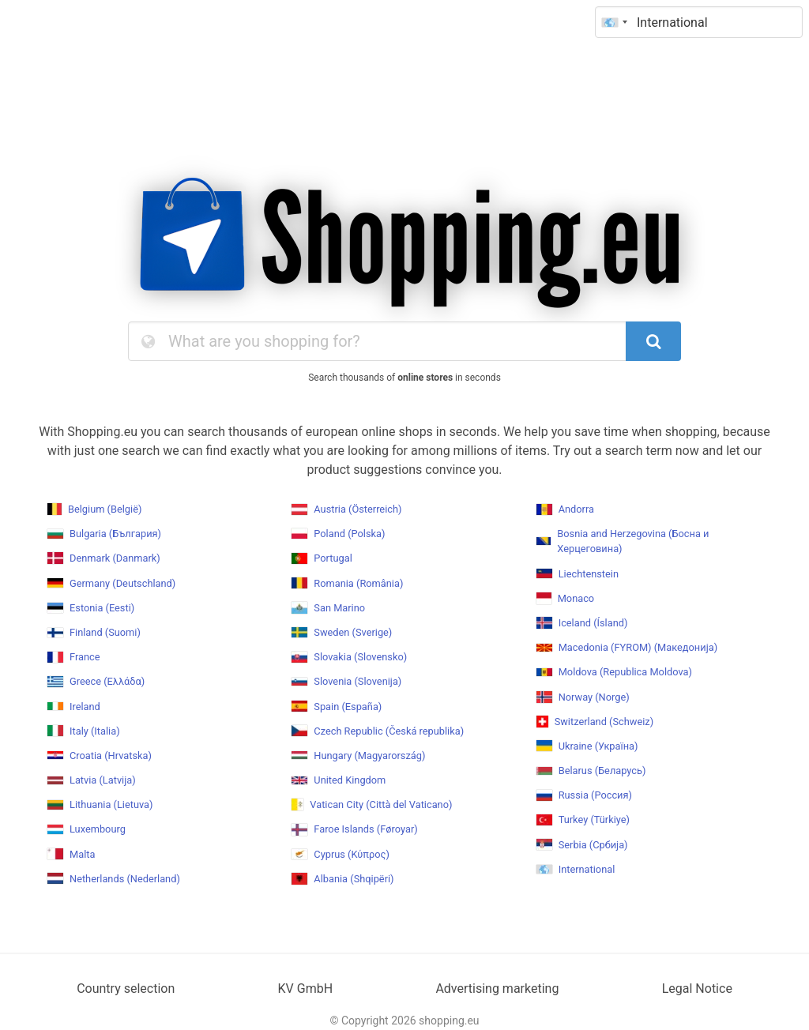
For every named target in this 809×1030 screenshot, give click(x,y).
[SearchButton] (653, 341)
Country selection (126, 988)
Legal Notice (697, 988)
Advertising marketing (497, 988)
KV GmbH (305, 988)
